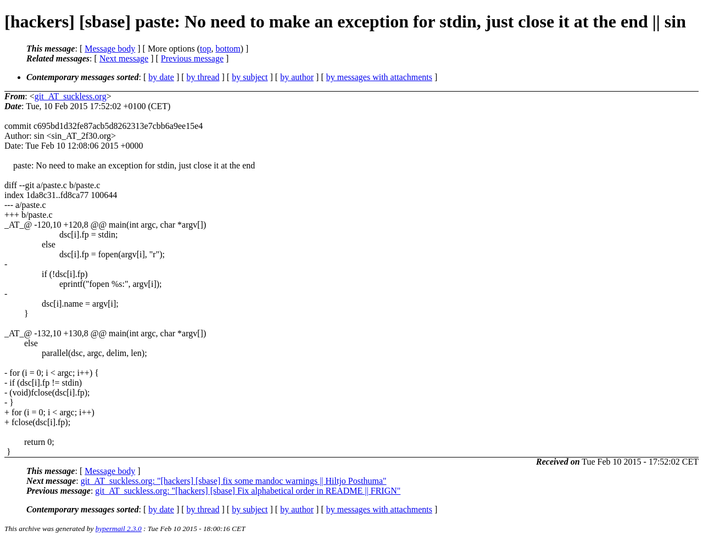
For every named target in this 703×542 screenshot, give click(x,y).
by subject (249, 77)
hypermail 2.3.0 (119, 528)
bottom (227, 48)
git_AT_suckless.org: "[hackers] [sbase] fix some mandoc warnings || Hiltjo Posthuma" (234, 480)
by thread (203, 77)
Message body (110, 48)
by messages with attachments (379, 77)
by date (161, 77)
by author (297, 77)
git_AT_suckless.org (71, 96)
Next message (123, 58)
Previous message (192, 58)
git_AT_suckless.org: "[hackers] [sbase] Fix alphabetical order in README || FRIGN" (247, 490)
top (205, 48)
